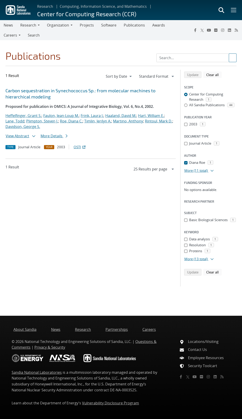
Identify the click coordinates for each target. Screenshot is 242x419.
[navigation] (119, 76)
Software (108, 25)
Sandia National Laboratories (37, 372)
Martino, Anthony (128, 121)
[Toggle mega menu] (233, 10)
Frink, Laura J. (92, 115)
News (8, 25)
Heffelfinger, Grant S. (23, 115)
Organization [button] (58, 25)
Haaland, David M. (120, 115)
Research (45, 6)
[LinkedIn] (229, 30)
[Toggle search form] (221, 10)
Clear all (214, 74)
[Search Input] (196, 57)
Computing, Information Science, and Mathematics (103, 6)
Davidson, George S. (22, 126)
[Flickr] (215, 30)
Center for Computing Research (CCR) (86, 13)
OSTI (80, 147)
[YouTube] (209, 30)
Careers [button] (10, 35)
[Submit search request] (233, 57)
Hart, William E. (151, 115)
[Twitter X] (202, 30)
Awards (158, 25)
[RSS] (236, 30)
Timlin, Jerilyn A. (97, 121)
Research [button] (28, 25)
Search (34, 35)
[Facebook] (195, 30)
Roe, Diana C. (71, 121)
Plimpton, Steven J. (42, 121)
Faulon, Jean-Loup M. (61, 115)
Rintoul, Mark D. (158, 121)
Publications (134, 25)
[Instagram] (222, 30)
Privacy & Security (49, 347)
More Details (54, 135)
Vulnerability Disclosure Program (110, 403)
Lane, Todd (14, 121)
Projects (87, 25)
